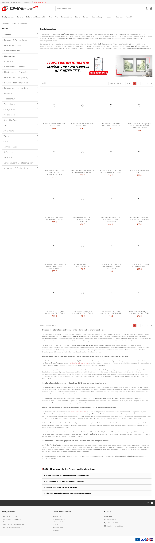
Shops (56, 530)
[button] (9, 17)
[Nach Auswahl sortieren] (116, 83)
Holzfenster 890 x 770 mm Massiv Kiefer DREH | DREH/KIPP (111, 266)
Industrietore (9, 115)
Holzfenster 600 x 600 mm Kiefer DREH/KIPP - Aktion (111, 171)
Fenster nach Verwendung (16, 88)
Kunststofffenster (12, 51)
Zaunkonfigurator (9, 522)
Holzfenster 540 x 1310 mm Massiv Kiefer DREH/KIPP (82, 171)
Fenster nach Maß (12, 45)
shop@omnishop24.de (114, 526)
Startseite (28, 2)
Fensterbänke (10, 104)
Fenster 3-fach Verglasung (16, 83)
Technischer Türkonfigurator (13, 525)
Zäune (6, 136)
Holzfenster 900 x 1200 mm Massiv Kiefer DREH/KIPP (110, 219)
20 (128, 83)
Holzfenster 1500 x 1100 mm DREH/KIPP (82, 265)
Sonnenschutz (10, 147)
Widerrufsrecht (16, 2)
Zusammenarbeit (40, 2)
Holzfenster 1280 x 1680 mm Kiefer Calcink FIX (54, 218)
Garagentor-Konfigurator (12, 519)
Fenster (7, 35)
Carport (7, 141)
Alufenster (9, 61)
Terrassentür (9, 99)
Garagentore (9, 109)
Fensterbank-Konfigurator (12, 527)
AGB (56, 525)
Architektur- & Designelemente (18, 168)
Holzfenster (9, 56)
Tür (5, 125)
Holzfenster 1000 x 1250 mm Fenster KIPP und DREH (139, 219)
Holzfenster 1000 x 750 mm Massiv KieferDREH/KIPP (54, 172)
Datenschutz (59, 522)
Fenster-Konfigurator (10, 516)
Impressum (58, 527)
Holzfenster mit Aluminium (16, 72)
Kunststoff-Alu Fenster (14, 67)
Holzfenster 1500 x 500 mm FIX (139, 171)
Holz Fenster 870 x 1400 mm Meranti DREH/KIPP (110, 312)
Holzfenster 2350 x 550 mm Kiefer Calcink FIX (110, 124)
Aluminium (9, 131)
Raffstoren (8, 152)
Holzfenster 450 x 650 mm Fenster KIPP (54, 124)
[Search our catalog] (125, 8)
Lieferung (5, 2)
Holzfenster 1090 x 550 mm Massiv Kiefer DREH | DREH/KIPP (54, 266)
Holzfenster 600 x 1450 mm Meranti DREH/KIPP (54, 312)
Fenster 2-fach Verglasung (16, 77)
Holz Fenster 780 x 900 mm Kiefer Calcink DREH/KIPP (82, 219)
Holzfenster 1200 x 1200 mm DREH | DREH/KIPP (82, 312)
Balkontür (8, 93)
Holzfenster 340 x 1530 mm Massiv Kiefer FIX (82, 124)
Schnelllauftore (10, 120)
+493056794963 (112, 523)
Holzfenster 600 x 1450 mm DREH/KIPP (139, 265)
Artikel (5, 29)
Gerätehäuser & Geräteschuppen (18, 163)
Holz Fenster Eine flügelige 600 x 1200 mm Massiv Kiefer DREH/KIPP (139, 125)
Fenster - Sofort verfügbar (16, 40)
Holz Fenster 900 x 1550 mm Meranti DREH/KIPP (139, 312)
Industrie (8, 157)
